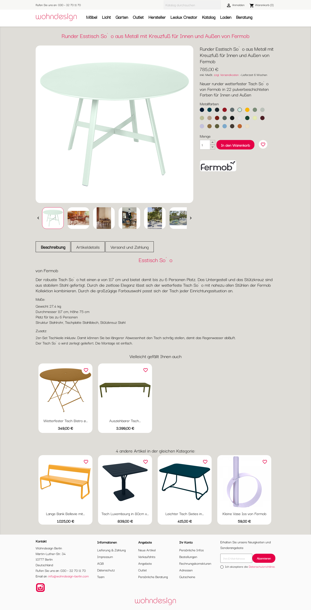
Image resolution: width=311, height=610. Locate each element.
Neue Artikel (147, 549)
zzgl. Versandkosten (226, 74)
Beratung (244, 17)
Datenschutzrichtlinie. (262, 566)
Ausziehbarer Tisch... (125, 420)
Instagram (40, 587)
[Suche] (192, 5)
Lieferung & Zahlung (111, 549)
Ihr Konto (186, 542)
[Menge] (205, 144)
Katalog (208, 17)
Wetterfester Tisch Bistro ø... (65, 420)
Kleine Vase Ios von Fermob (244, 513)
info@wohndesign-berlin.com (68, 576)
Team (101, 576)
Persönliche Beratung (153, 576)
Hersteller (157, 17)
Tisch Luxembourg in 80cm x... (125, 513)
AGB (100, 563)
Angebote (145, 563)
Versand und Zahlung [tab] (130, 247)
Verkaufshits (146, 556)
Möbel (91, 17)
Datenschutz (106, 569)
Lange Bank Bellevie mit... (65, 513)
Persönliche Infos (191, 549)
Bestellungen (188, 556)
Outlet (138, 17)
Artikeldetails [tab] (88, 247)
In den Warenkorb (235, 145)
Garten (122, 17)
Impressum (105, 556)
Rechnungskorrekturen (195, 563)
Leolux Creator (183, 17)
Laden (225, 17)
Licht (106, 17)
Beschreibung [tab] (53, 247)
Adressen (186, 569)
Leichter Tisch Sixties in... (184, 513)
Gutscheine (187, 576)
